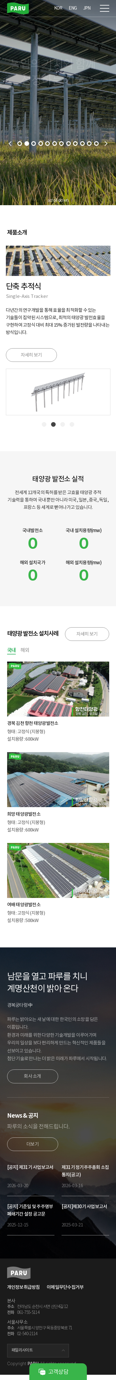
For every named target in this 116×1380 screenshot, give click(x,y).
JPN (87, 8)
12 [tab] (96, 143)
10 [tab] (82, 143)
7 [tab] (61, 143)
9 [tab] (75, 143)
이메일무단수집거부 (65, 1292)
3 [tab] (33, 143)
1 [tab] (19, 143)
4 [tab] (40, 143)
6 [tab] (54, 143)
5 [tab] (47, 143)
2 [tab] (26, 143)
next (106, 143)
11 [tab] (89, 143)
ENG (73, 8)
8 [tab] (68, 143)
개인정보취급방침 (23, 1292)
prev (9, 143)
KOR (58, 8)
